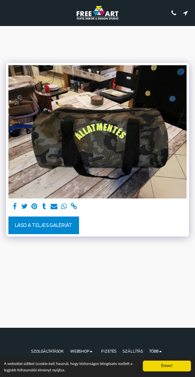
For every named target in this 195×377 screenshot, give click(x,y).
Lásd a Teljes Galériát (43, 225)
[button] (9, 12)
